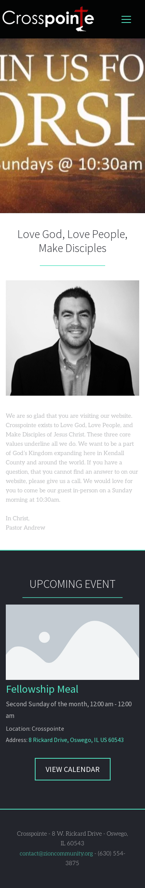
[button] (126, 19)
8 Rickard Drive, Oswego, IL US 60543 (76, 740)
